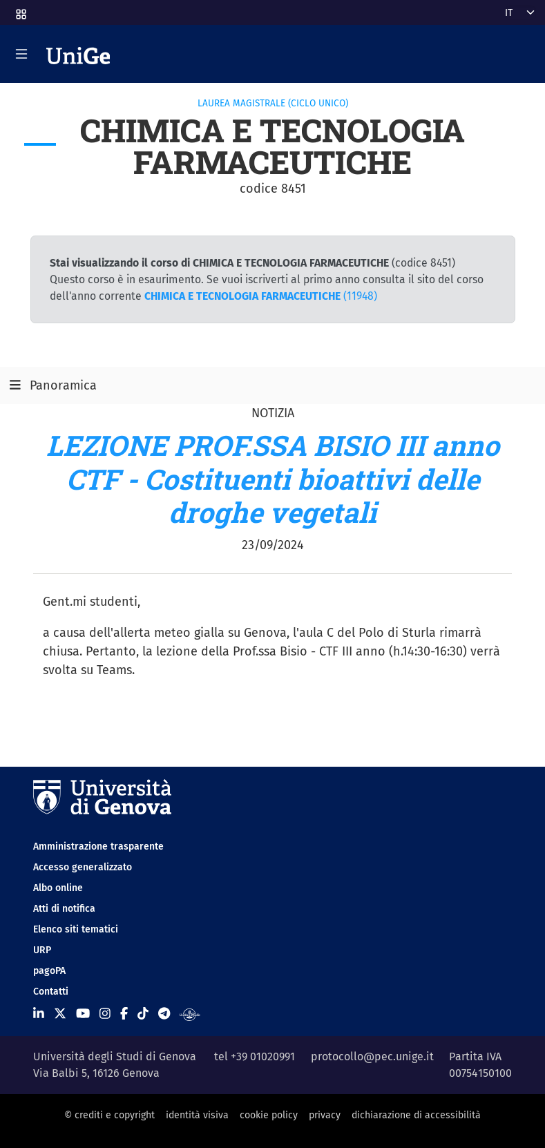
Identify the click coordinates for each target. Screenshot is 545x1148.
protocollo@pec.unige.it (372, 1056)
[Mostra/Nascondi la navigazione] (21, 54)
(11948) (260, 296)
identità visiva (197, 1115)
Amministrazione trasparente (98, 846)
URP (42, 950)
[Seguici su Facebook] (124, 1014)
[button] (20, 10)
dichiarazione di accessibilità (416, 1115)
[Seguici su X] (60, 1014)
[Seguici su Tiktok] (143, 1014)
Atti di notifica (64, 909)
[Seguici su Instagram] (105, 1014)
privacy (325, 1115)
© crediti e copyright (109, 1115)
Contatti (50, 991)
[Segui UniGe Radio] (190, 1014)
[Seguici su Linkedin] (38, 1014)
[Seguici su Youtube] (83, 1014)
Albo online (58, 888)
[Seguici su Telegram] (164, 1014)
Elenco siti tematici (75, 929)
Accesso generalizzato (82, 867)
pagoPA (49, 971)
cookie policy (269, 1115)
